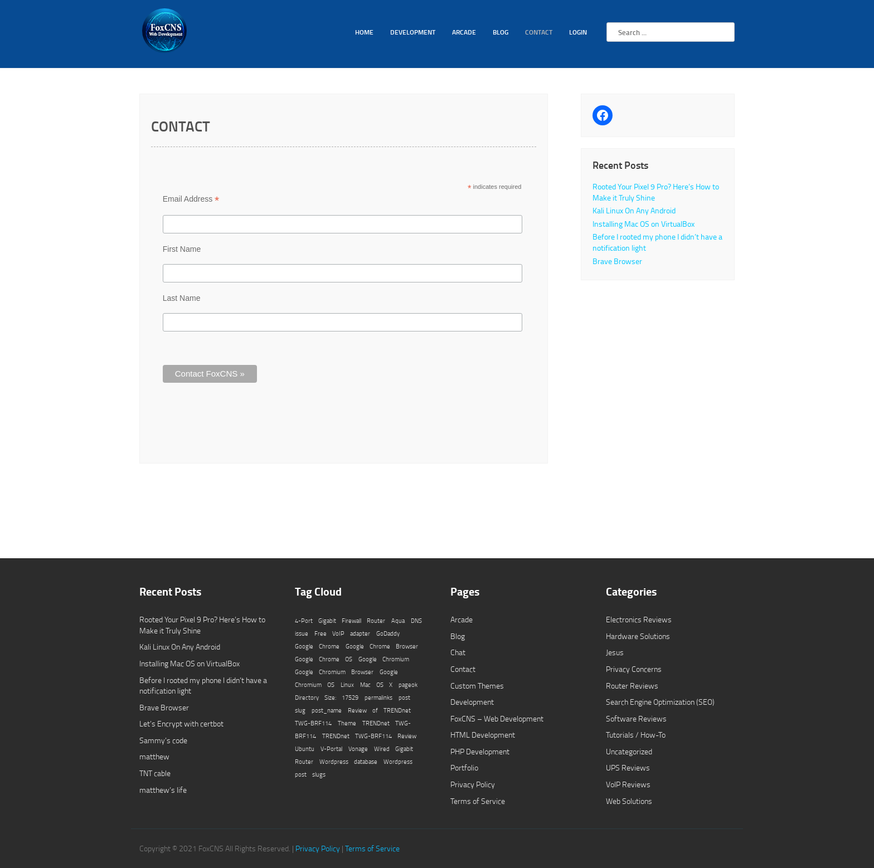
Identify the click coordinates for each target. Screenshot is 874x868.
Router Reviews (632, 685)
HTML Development (482, 734)
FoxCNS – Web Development (496, 718)
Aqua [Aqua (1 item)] (398, 621)
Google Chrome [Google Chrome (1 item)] (317, 646)
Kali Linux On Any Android (634, 210)
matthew (154, 756)
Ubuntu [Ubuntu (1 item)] (304, 749)
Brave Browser (617, 261)
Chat (457, 652)
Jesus (615, 652)
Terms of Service (477, 801)
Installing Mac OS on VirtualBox (644, 223)
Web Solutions (629, 801)
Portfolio (464, 767)
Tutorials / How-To (636, 734)
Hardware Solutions (638, 636)
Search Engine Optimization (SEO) (660, 701)
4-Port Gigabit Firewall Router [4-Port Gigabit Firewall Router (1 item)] (340, 621)
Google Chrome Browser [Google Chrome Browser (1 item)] (382, 646)
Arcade (464, 32)
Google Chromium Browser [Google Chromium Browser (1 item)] (334, 672)
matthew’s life (163, 789)
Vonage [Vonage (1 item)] (358, 749)
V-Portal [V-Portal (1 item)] (331, 749)
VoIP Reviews (628, 784)
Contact (538, 32)
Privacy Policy (472, 784)
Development (412, 32)
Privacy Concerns (634, 669)
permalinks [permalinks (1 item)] (378, 697)
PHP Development (479, 751)
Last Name (182, 298)
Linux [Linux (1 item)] (347, 685)
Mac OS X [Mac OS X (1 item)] (376, 685)
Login (578, 32)
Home (364, 32)
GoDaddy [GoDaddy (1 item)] (388, 633)
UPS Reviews (628, 767)
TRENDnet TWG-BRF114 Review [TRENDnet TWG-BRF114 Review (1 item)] (369, 736)
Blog (500, 32)
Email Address (191, 199)
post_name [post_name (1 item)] (327, 710)
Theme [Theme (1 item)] (347, 723)
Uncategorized (629, 751)
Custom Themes (477, 685)
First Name (182, 249)
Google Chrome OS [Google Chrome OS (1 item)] (323, 659)
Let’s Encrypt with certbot (181, 723)
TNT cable (155, 773)
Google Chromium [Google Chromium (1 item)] (383, 659)
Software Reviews (636, 718)
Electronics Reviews (639, 619)
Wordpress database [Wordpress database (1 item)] (348, 761)
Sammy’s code (163, 740)
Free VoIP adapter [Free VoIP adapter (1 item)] (342, 633)
